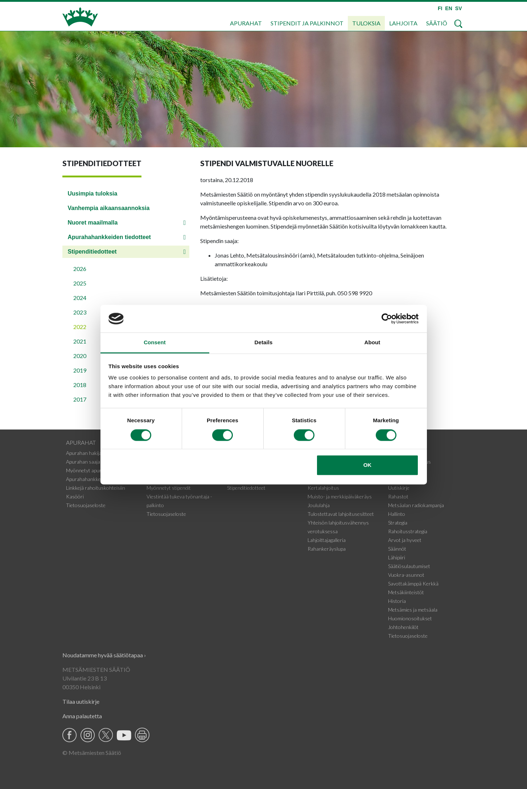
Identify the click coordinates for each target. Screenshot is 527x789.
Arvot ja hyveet (404, 540)
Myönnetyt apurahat (88, 470)
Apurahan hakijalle (86, 453)
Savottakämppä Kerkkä (413, 583)
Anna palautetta (82, 715)
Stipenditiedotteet (92, 251)
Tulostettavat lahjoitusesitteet (341, 514)
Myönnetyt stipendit (169, 488)
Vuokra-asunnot (406, 575)
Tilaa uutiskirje (80, 701)
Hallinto (396, 514)
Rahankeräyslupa (327, 549)
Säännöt (397, 549)
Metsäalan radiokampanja (416, 505)
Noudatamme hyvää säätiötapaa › (104, 655)
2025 (79, 283)
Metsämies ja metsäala (412, 610)
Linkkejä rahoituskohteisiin (95, 488)
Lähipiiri (396, 557)
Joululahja (319, 505)
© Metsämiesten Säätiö (91, 752)
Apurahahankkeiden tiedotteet (109, 237)
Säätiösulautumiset (409, 566)
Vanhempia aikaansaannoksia (109, 208)
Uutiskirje (398, 488)
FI (440, 8)
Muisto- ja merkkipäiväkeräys (340, 496)
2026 (79, 268)
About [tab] (372, 343)
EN (448, 8)
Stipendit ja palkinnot (307, 23)
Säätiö (436, 23)
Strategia (397, 522)
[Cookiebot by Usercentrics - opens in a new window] (387, 318)
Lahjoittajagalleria (327, 540)
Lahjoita (403, 23)
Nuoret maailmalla (93, 222)
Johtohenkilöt (403, 627)
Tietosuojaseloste (86, 505)
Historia (397, 601)
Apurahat (246, 23)
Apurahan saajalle (85, 462)
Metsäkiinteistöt (406, 592)
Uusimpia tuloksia (93, 193)
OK (367, 465)
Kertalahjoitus (323, 488)
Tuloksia (366, 23)
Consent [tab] (155, 343)
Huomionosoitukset (410, 618)
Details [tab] (264, 343)
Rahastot (398, 496)
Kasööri (75, 496)
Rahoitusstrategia (407, 531)
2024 (79, 297)
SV (458, 8)
